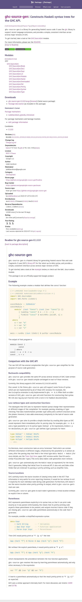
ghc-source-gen (16, 16)
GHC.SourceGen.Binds (17, 66)
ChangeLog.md (11, 142)
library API (31, 263)
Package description (16, 103)
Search (15, 7)
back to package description (16, 244)
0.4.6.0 (65, 137)
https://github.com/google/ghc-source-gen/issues (23, 185)
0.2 (13, 137)
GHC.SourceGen (37, 38)
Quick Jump (13, 59)
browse (33, 101)
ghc (66, 29)
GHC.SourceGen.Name (17, 79)
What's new (47, 7)
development (13, 26)
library (19, 26)
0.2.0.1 (17, 137)
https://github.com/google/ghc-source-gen (32, 190)
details (37, 148)
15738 (14, 580)
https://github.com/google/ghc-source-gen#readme (24, 180)
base (7, 148)
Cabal (48, 598)
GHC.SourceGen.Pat (16, 84)
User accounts (66, 7)
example (38, 269)
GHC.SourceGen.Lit (16, 73)
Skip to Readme (11, 44)
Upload (55, 7)
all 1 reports (36, 231)
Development (11, 174)
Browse (38, 7)
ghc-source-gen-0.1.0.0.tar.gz (19, 101)
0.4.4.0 (49, 137)
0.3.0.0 (22, 137)
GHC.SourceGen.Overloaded (19, 81)
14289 (70, 578)
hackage (39, 598)
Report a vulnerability (39, 26)
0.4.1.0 (33, 137)
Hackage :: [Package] (43, 2)
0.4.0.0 (27, 137)
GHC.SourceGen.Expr (16, 71)
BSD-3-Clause (11, 153)
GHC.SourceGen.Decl (16, 68)
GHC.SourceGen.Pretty (17, 86)
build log (19, 229)
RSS (14, 134)
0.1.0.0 (10, 129)
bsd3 (7, 26)
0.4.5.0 (60, 137)
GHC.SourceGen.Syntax (17, 89)
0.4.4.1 (54, 137)
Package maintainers (12, 111)
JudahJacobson (13, 115)
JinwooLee (30, 115)
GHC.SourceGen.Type (16, 91)
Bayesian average (29, 217)
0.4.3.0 (44, 137)
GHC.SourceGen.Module (17, 76)
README (37, 42)
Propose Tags (27, 26)
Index (7, 59)
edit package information (18, 122)
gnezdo (23, 115)
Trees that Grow (31, 453)
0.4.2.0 (38, 137)
